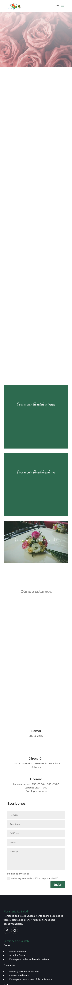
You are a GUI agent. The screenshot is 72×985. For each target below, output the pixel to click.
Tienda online (11, 874)
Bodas (7, 862)
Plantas (7, 868)
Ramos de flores (16, 828)
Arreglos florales (16, 832)
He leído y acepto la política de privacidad (33, 755)
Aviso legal (53, 938)
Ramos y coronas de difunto (22, 848)
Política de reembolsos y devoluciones (22, 942)
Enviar (57, 761)
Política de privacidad (14, 938)
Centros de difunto (17, 852)
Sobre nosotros (11, 880)
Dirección (36, 635)
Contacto (8, 886)
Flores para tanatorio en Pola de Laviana (30, 855)
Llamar (36, 607)
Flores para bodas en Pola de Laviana (29, 835)
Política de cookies (36, 938)
